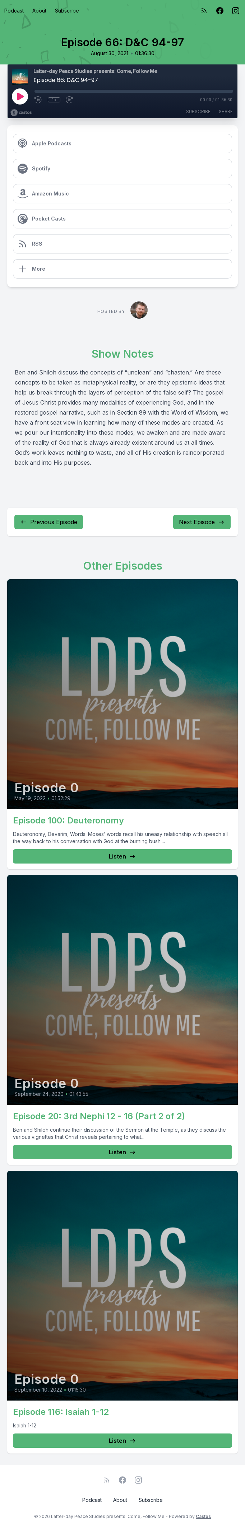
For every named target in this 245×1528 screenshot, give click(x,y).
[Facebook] (219, 10)
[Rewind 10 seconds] (38, 100)
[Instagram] (235, 10)
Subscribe (67, 11)
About (39, 11)
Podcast (14, 11)
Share (225, 111)
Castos (203, 1516)
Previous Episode (48, 522)
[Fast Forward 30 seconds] (70, 100)
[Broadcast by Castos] (21, 112)
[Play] (20, 96)
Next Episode (202, 522)
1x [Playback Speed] (54, 99)
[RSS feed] (204, 10)
